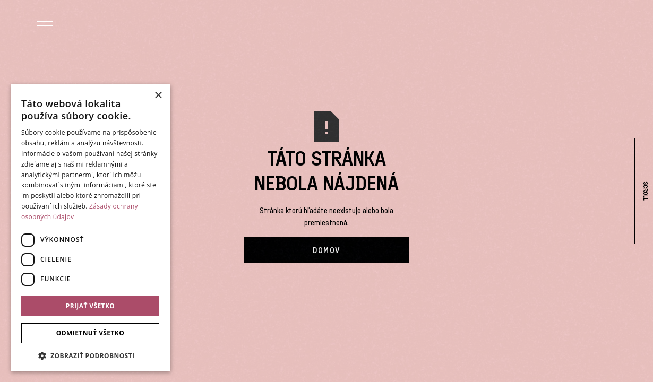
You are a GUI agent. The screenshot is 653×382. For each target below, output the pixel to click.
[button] (45, 24)
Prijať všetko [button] (90, 305)
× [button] (158, 96)
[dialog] (90, 227)
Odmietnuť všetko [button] (90, 332)
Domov (326, 250)
